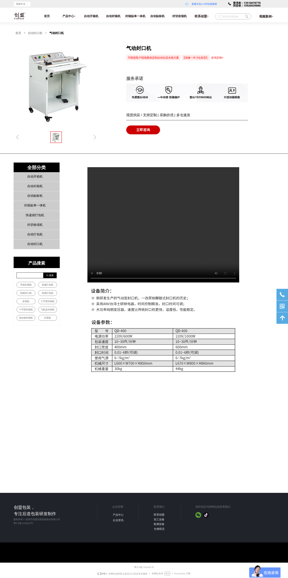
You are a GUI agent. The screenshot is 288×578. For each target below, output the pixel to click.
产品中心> (69, 16)
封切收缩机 (179, 16)
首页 (47, 16)
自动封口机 (35, 33)
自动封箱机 (113, 16)
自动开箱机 (91, 16)
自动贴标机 (157, 16)
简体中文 (20, 4)
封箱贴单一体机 (135, 16)
